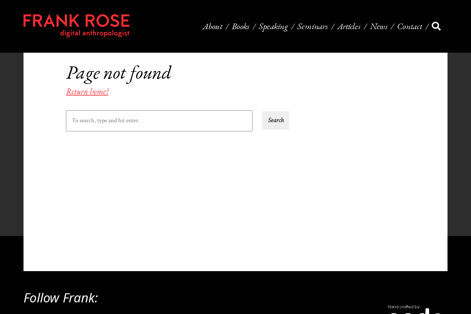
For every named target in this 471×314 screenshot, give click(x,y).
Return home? (87, 91)
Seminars (312, 26)
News (379, 26)
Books (240, 26)
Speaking (273, 26)
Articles (349, 26)
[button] (275, 120)
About (212, 26)
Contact (409, 26)
